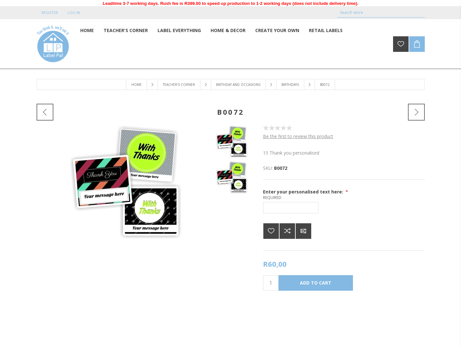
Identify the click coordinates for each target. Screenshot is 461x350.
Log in (74, 12)
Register (49, 12)
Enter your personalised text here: (304, 192)
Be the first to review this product (298, 136)
